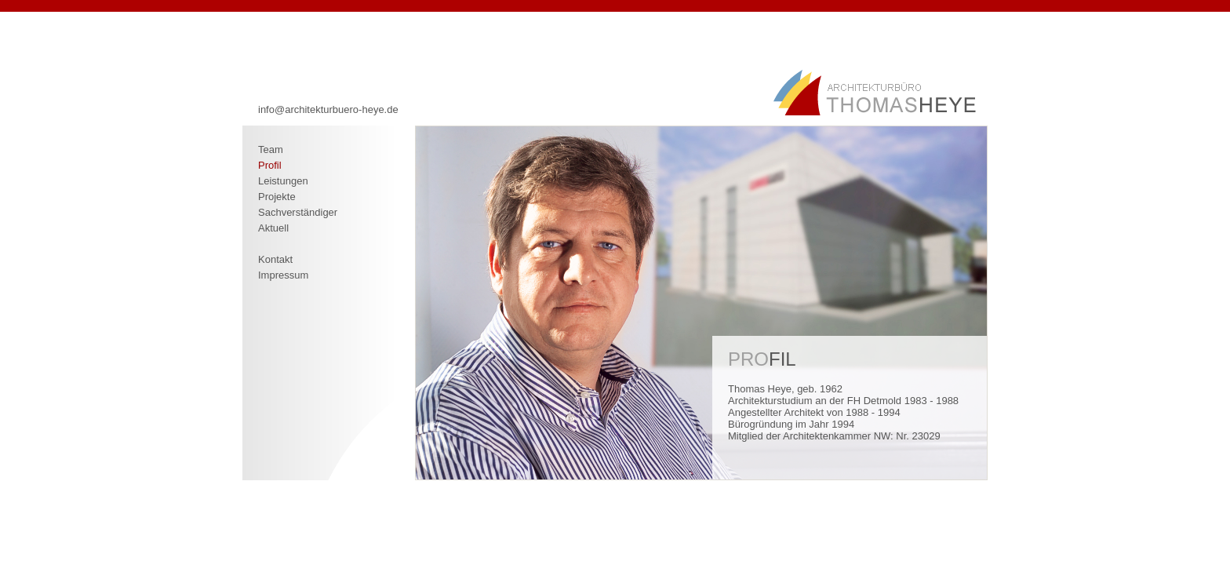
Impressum (283, 275)
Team (270, 149)
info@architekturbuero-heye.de (328, 109)
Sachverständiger (297, 212)
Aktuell (273, 228)
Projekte (277, 196)
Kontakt (275, 259)
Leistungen (283, 181)
